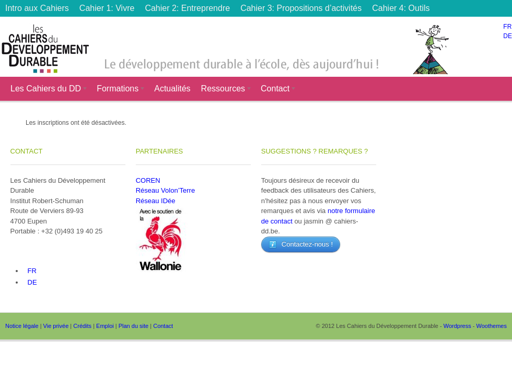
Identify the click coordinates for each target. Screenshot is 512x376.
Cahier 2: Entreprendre (187, 8)
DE (507, 36)
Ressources (224, 90)
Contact (276, 90)
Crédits (82, 326)
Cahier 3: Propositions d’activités (301, 8)
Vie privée (56, 326)
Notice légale (22, 326)
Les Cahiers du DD (46, 90)
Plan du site (133, 326)
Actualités (172, 88)
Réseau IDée (156, 201)
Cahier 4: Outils (400, 8)
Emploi (105, 326)
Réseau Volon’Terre (165, 190)
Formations (118, 90)
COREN (148, 180)
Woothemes (491, 326)
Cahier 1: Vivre (107, 8)
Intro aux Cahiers (37, 8)
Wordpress (457, 326)
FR (507, 26)
